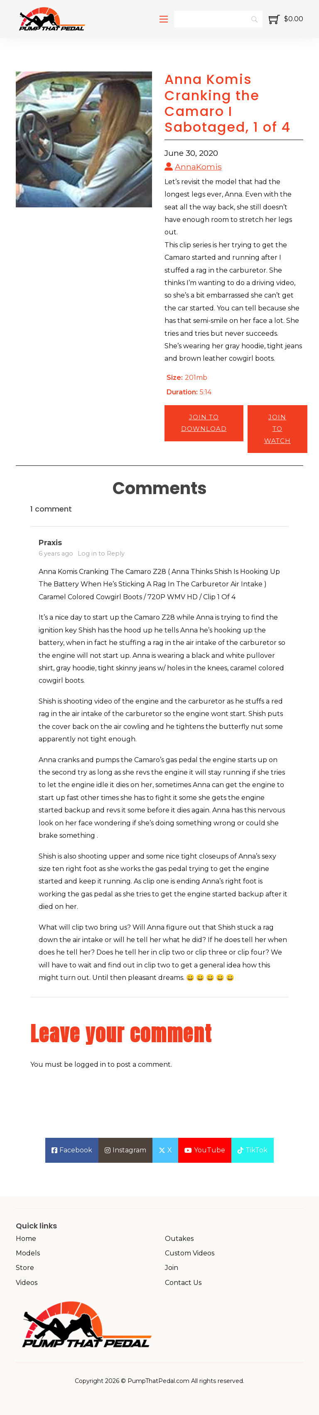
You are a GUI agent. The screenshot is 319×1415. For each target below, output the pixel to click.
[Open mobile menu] (164, 19)
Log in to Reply (101, 553)
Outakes (179, 1239)
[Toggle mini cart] (286, 19)
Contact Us (183, 1283)
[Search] (218, 19)
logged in (90, 1064)
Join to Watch (277, 429)
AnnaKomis (198, 167)
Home (26, 1239)
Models (28, 1253)
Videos (26, 1283)
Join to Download (204, 423)
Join (171, 1268)
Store (25, 1268)
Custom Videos (189, 1253)
